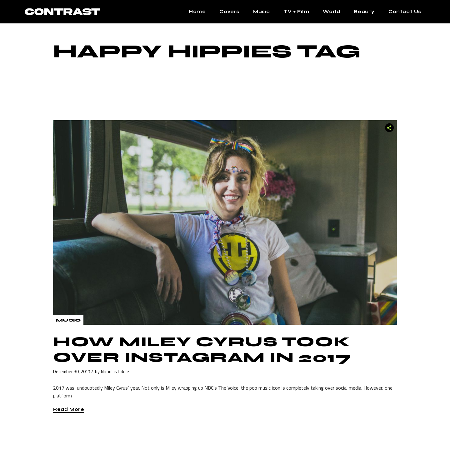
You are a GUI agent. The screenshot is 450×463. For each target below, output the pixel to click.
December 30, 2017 (72, 371)
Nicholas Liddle (115, 371)
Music (68, 320)
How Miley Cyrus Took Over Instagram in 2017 (202, 350)
